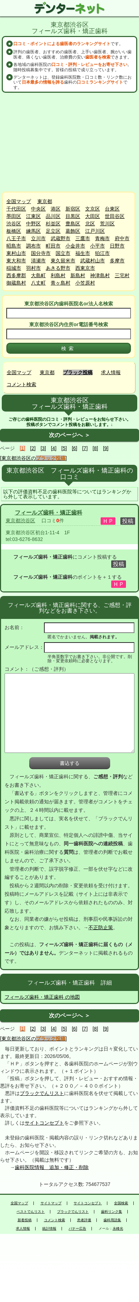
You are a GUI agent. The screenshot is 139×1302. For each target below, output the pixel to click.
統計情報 (49, 1228)
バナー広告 (77, 1228)
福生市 (82, 253)
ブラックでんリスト (42, 1093)
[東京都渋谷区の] (33, 458)
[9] (106, 448)
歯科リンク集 (111, 1211)
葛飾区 (72, 231)
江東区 (33, 216)
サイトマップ (51, 1203)
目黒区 (72, 216)
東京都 (44, 201)
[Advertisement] (70, 142)
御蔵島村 (16, 283)
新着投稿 (25, 1220)
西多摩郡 (16, 275)
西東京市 (85, 268)
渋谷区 (13, 223)
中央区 (38, 209)
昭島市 (13, 246)
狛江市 (102, 253)
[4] (54, 448)
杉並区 (53, 223)
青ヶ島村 (60, 283)
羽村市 (33, 268)
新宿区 (72, 209)
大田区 (92, 216)
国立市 (63, 253)
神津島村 (100, 275)
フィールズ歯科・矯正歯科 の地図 (42, 996)
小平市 (97, 246)
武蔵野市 (60, 238)
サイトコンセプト (44, 1123)
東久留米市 (63, 260)
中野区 (33, 223)
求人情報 (111, 372)
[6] (74, 448)
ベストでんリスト (31, 1211)
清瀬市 (38, 260)
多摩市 (117, 260)
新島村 (77, 275)
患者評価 (84, 1220)
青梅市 (102, 238)
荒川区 (107, 223)
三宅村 (122, 275)
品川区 (53, 216)
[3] (43, 448)
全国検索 (121, 1203)
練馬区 (33, 231)
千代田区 (16, 209)
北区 (90, 223)
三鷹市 (82, 238)
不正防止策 (100, 927)
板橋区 (13, 231)
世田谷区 (115, 216)
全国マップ (18, 201)
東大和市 (16, 260)
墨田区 (13, 216)
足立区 (53, 231)
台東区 (112, 209)
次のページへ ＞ (69, 435)
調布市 (33, 246)
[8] (95, 448)
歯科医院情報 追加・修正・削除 (52, 1167)
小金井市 (75, 246)
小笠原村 (85, 283)
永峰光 (118, 1228)
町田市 (53, 246)
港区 (56, 209)
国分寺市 (41, 253)
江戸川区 (95, 231)
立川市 (38, 238)
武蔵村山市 (92, 260)
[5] (64, 448)
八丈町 (38, 283)
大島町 (38, 275)
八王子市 (16, 238)
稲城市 (13, 268)
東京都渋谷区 (20, 520)
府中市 (122, 238)
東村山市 (16, 253)
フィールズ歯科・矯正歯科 (48, 513)
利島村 (58, 275)
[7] (85, 448)
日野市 (117, 246)
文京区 (92, 209)
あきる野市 (58, 268)
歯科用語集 (112, 1220)
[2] (33, 448)
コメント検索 (21, 384)
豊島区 (72, 223)
